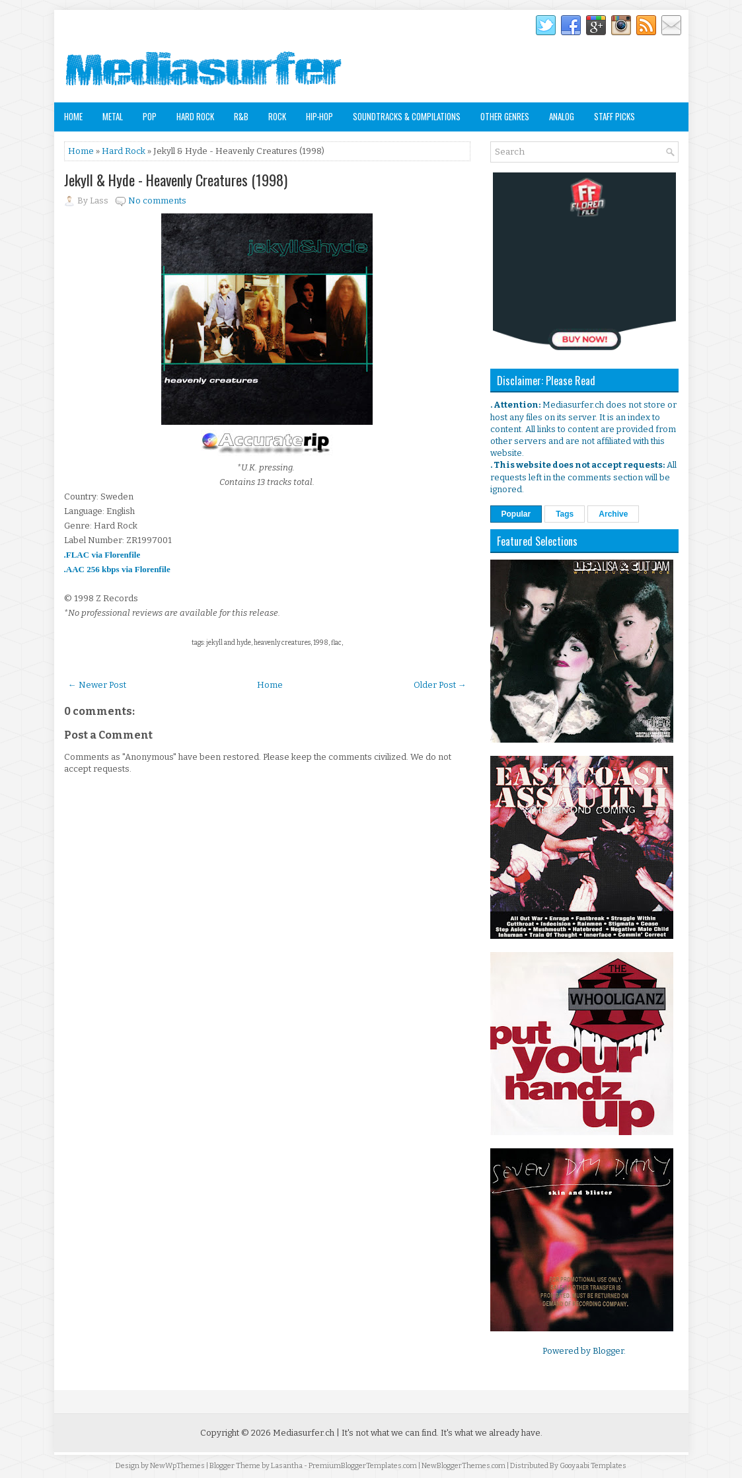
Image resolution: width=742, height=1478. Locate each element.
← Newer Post (97, 685)
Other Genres (504, 116)
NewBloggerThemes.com (463, 1465)
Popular (516, 514)
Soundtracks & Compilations (407, 116)
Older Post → (440, 685)
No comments (157, 200)
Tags (565, 514)
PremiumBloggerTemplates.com (363, 1465)
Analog (561, 116)
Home (73, 116)
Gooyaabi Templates (593, 1465)
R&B (241, 116)
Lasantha (287, 1465)
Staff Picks (614, 116)
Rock (277, 116)
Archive (613, 514)
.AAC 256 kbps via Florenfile (117, 569)
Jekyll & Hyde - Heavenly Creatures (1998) (175, 179)
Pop (150, 116)
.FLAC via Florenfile (102, 555)
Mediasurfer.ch (303, 1433)
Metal (112, 116)
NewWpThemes (177, 1465)
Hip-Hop (319, 116)
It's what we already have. (491, 1433)
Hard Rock (195, 116)
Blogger (608, 1351)
